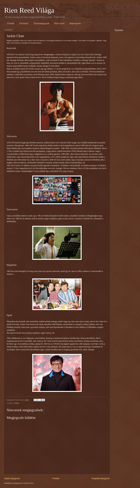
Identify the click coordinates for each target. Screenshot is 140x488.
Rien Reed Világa (29, 10)
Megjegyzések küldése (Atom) (23, 483)
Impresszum (75, 23)
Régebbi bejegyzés (101, 478)
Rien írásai (59, 23)
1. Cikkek (16, 403)
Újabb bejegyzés (12, 478)
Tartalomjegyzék (41, 23)
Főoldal (10, 23)
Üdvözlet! (24, 23)
